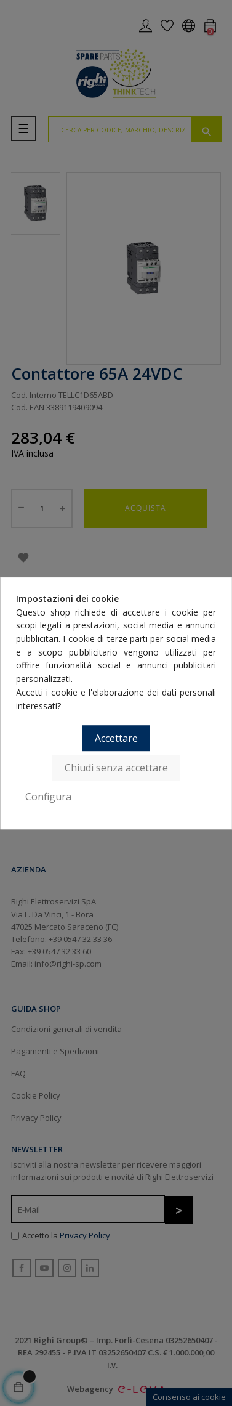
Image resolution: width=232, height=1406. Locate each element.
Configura (48, 796)
